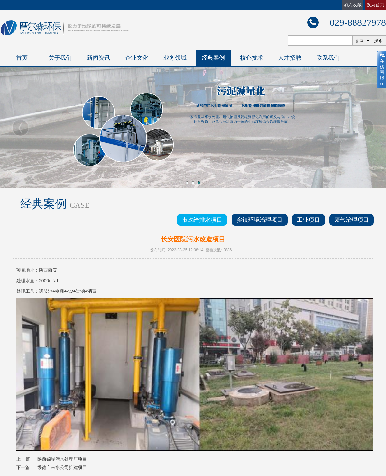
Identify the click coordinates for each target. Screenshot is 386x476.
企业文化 (136, 58)
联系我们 (328, 58)
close (381, 70)
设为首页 (375, 4)
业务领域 (175, 58)
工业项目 (308, 220)
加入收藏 (353, 4)
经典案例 (213, 58)
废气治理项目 (351, 220)
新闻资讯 (98, 58)
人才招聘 (289, 58)
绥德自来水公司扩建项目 (62, 467)
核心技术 (251, 58)
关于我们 (60, 58)
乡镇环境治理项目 (259, 220)
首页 (22, 58)
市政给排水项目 (202, 220)
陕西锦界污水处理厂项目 (62, 459)
